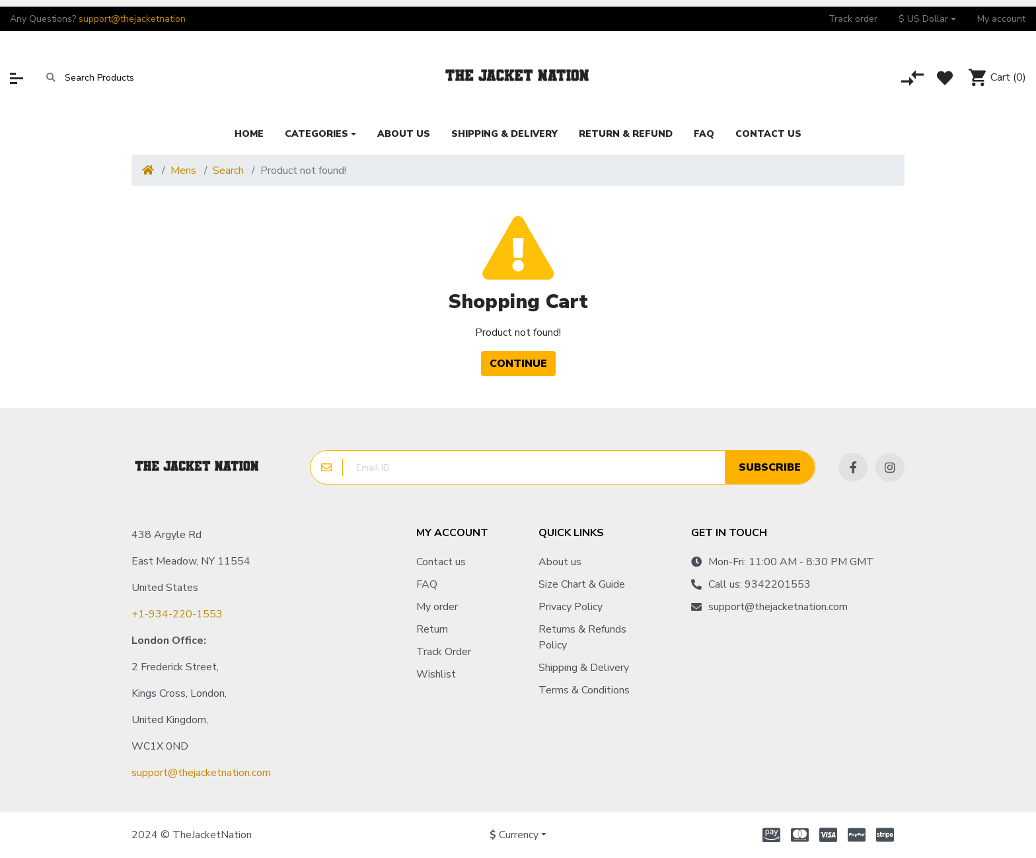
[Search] (51, 78)
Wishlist (436, 674)
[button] (927, 19)
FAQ (426, 584)
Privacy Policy (570, 607)
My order (437, 607)
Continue (518, 363)
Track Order (443, 651)
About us (559, 562)
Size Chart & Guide (581, 584)
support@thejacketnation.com (201, 772)
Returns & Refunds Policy (582, 637)
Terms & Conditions (584, 690)
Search (228, 170)
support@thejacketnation (132, 19)
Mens (183, 170)
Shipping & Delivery (583, 667)
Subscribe (770, 467)
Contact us (441, 562)
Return (432, 629)
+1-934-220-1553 (177, 614)
